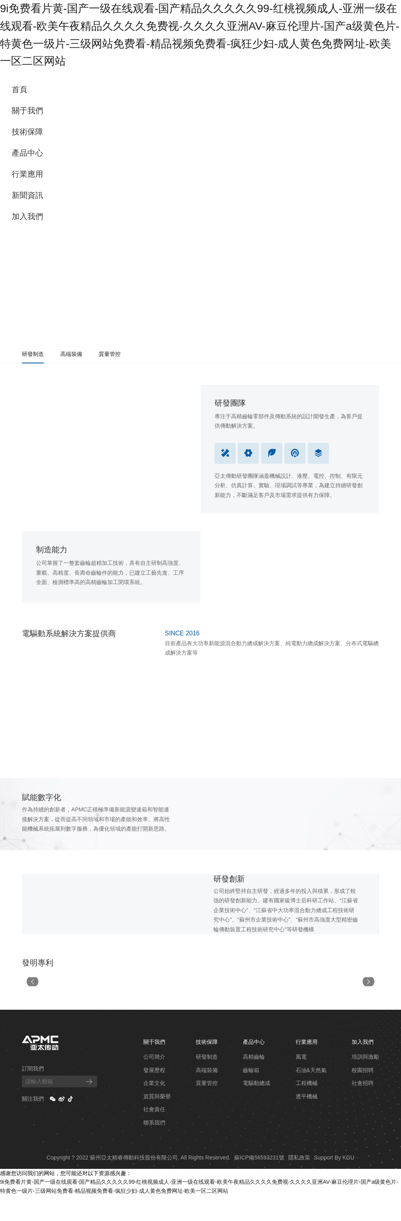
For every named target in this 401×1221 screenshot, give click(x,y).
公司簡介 (154, 1082)
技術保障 (27, 131)
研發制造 (33, 354)
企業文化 (154, 1109)
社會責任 (154, 1135)
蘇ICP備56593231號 (259, 1183)
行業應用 (27, 174)
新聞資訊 (27, 195)
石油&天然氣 (311, 1095)
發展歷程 (154, 1095)
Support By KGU (334, 1183)
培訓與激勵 (365, 1082)
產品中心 (27, 153)
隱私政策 (299, 1183)
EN (389, 84)
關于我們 (27, 110)
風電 (301, 1082)
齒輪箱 (251, 1095)
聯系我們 (154, 1148)
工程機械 (307, 1109)
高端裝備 (71, 354)
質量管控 (110, 354)
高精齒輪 (254, 1082)
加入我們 (27, 216)
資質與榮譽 (157, 1122)
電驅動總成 (256, 1109)
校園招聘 (363, 1095)
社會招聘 (363, 1109)
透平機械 (307, 1122)
